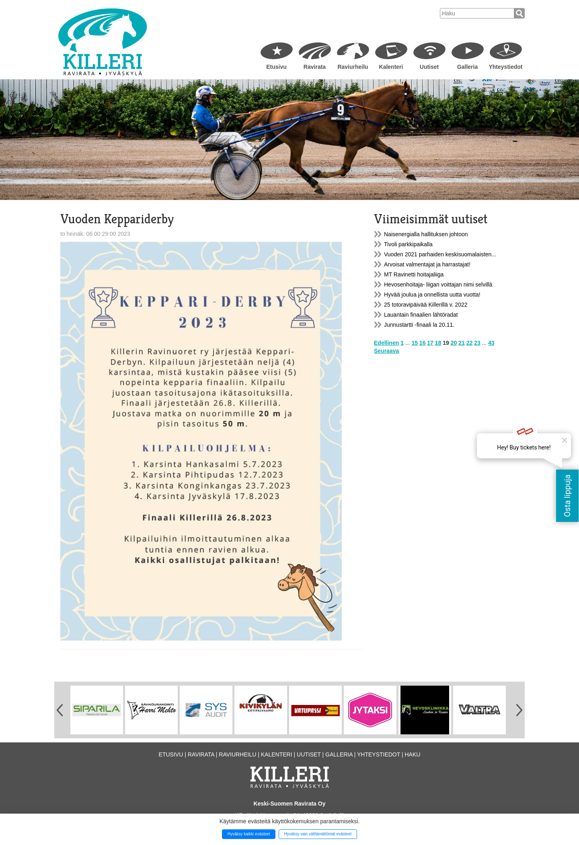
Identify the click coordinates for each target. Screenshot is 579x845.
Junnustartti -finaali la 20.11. (419, 325)
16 (422, 343)
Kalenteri (391, 67)
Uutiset (429, 67)
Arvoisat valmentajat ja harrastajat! (427, 264)
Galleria (467, 67)
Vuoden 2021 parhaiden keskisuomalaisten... (440, 254)
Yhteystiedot (505, 67)
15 (414, 343)
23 (477, 343)
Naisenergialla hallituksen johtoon (426, 234)
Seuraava (386, 351)
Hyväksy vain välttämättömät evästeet (317, 834)
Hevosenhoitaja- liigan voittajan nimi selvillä (438, 284)
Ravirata (315, 67)
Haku (412, 754)
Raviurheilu (352, 67)
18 (438, 343)
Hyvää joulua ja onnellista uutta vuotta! (432, 294)
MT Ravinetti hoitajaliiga (413, 274)
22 (469, 343)
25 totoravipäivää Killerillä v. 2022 (426, 304)
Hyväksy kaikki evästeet (249, 834)
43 (491, 343)
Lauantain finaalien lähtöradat (421, 314)
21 (461, 343)
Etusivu (276, 67)
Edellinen (386, 343)
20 (454, 343)
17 (430, 343)
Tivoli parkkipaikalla (408, 244)
